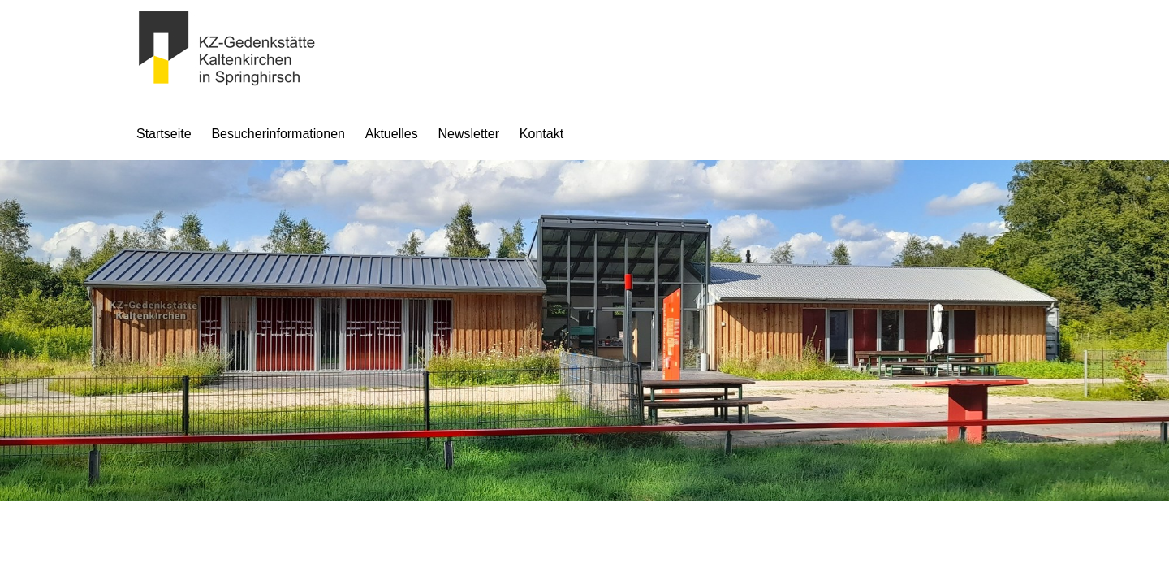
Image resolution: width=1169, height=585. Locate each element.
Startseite (164, 134)
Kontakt (541, 134)
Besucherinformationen (278, 134)
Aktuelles (391, 134)
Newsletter (468, 134)
